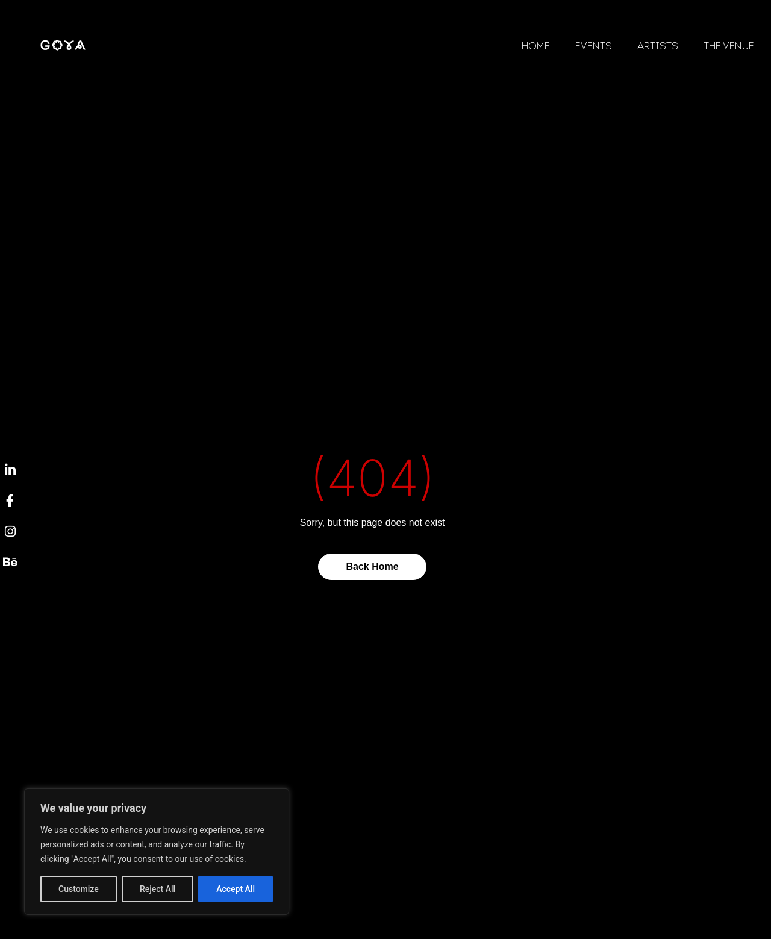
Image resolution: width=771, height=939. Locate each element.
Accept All (235, 889)
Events (593, 47)
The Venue (729, 47)
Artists (657, 47)
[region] (156, 851)
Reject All (157, 889)
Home (536, 47)
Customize (78, 889)
